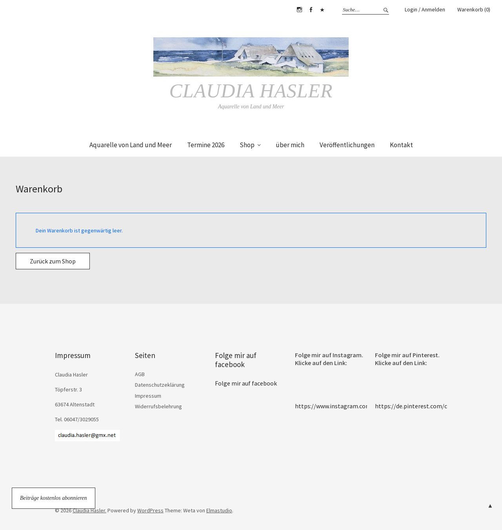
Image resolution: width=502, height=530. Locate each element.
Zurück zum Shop (53, 261)
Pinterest (322, 10)
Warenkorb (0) (473, 9)
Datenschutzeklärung (160, 384)
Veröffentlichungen (347, 145)
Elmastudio (219, 510)
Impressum (148, 395)
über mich (290, 145)
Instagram (299, 10)
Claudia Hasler (251, 91)
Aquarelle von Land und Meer (130, 145)
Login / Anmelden (425, 9)
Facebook (310, 10)
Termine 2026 (205, 145)
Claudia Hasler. (89, 510)
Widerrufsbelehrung (158, 406)
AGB (140, 374)
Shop (247, 145)
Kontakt (401, 145)
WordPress (150, 510)
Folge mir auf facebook (235, 360)
